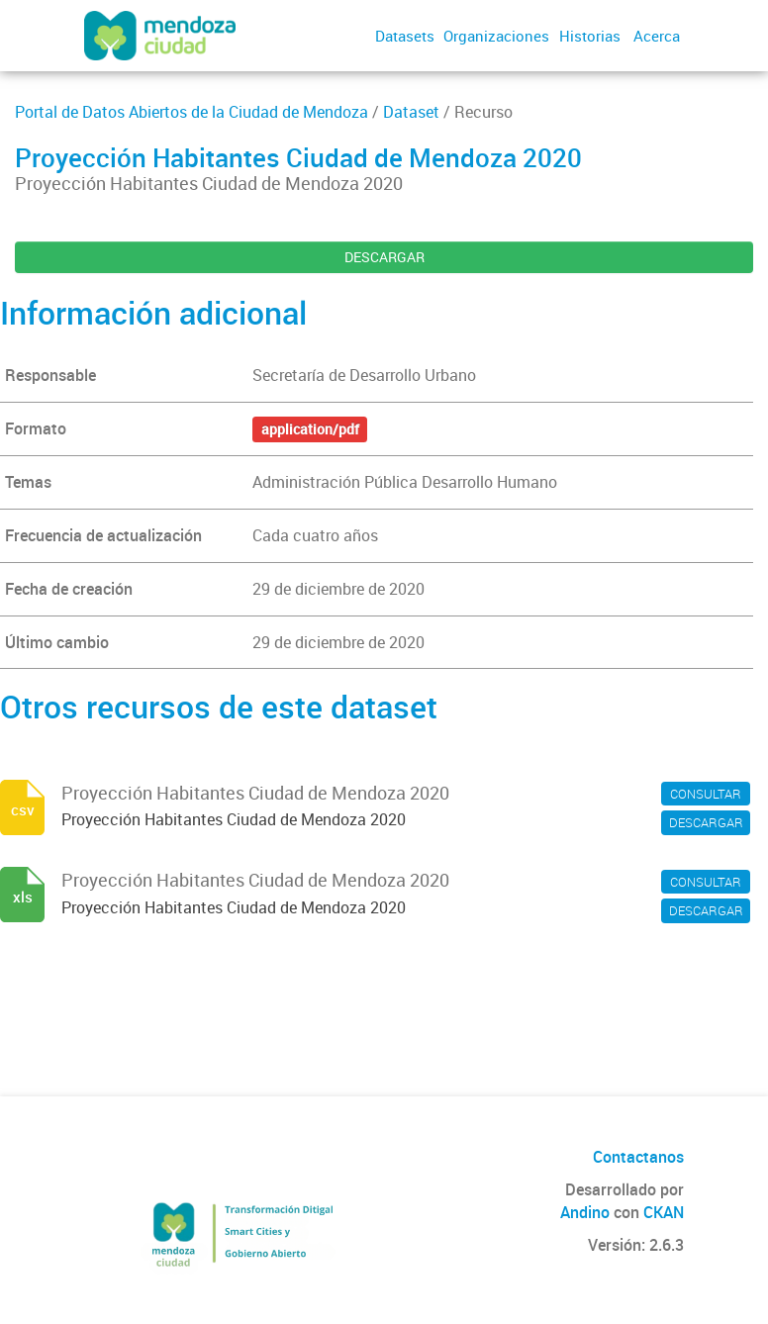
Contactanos (638, 1157)
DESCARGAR (384, 256)
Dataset (411, 112)
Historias (590, 36)
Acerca (656, 36)
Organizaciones (496, 36)
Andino (585, 1212)
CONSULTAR (705, 794)
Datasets (404, 36)
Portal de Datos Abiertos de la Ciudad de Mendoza (191, 112)
